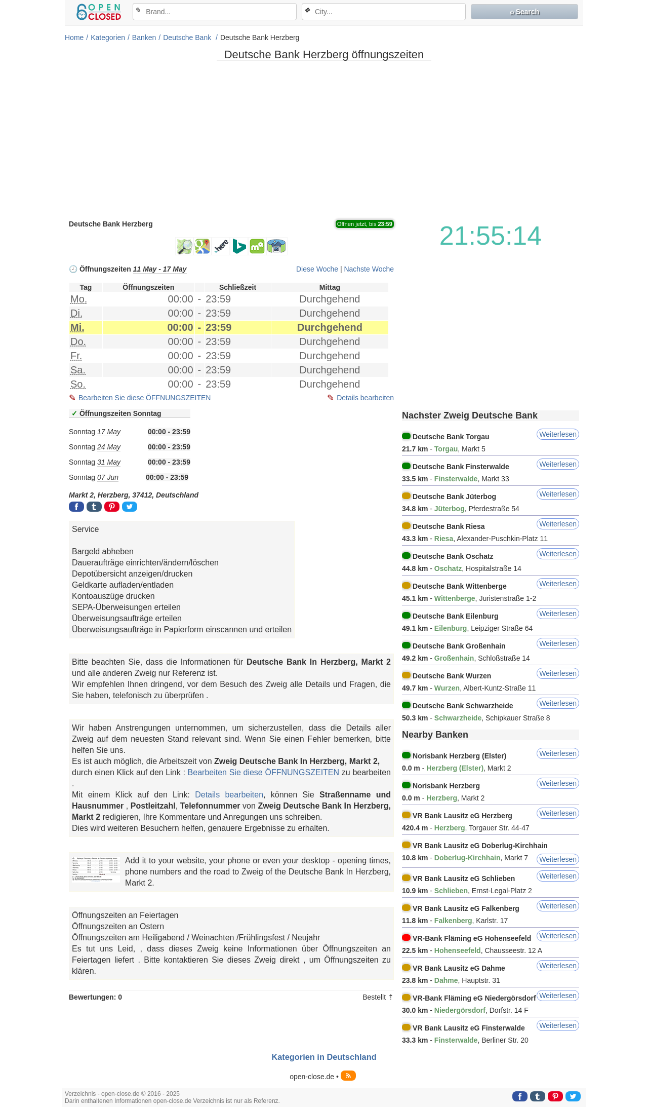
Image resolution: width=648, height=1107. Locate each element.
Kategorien (108, 37)
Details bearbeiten (365, 398)
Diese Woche (317, 269)
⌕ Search (525, 12)
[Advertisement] (324, 139)
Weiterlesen (558, 434)
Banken (144, 37)
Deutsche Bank (188, 37)
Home (74, 37)
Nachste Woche (369, 269)
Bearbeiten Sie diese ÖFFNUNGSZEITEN (144, 398)
